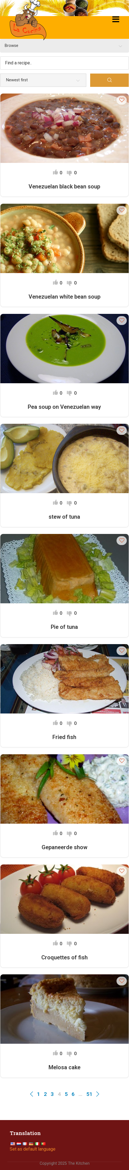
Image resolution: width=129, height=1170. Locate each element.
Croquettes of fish (64, 957)
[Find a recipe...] (64, 63)
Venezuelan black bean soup (64, 186)
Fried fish (64, 737)
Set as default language (32, 1149)
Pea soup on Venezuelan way (64, 407)
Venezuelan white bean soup (64, 296)
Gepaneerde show (64, 847)
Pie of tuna (64, 627)
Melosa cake (64, 1067)
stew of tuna (64, 516)
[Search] (109, 80)
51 (89, 1094)
